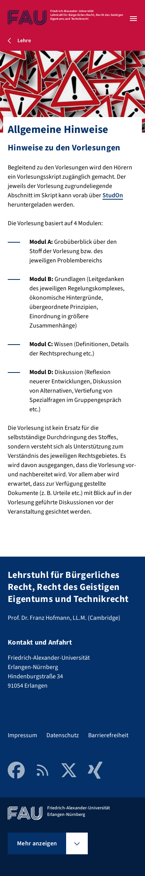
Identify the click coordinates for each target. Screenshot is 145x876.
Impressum (22, 735)
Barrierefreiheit (108, 735)
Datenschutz (62, 735)
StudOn (112, 195)
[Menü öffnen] (133, 18)
